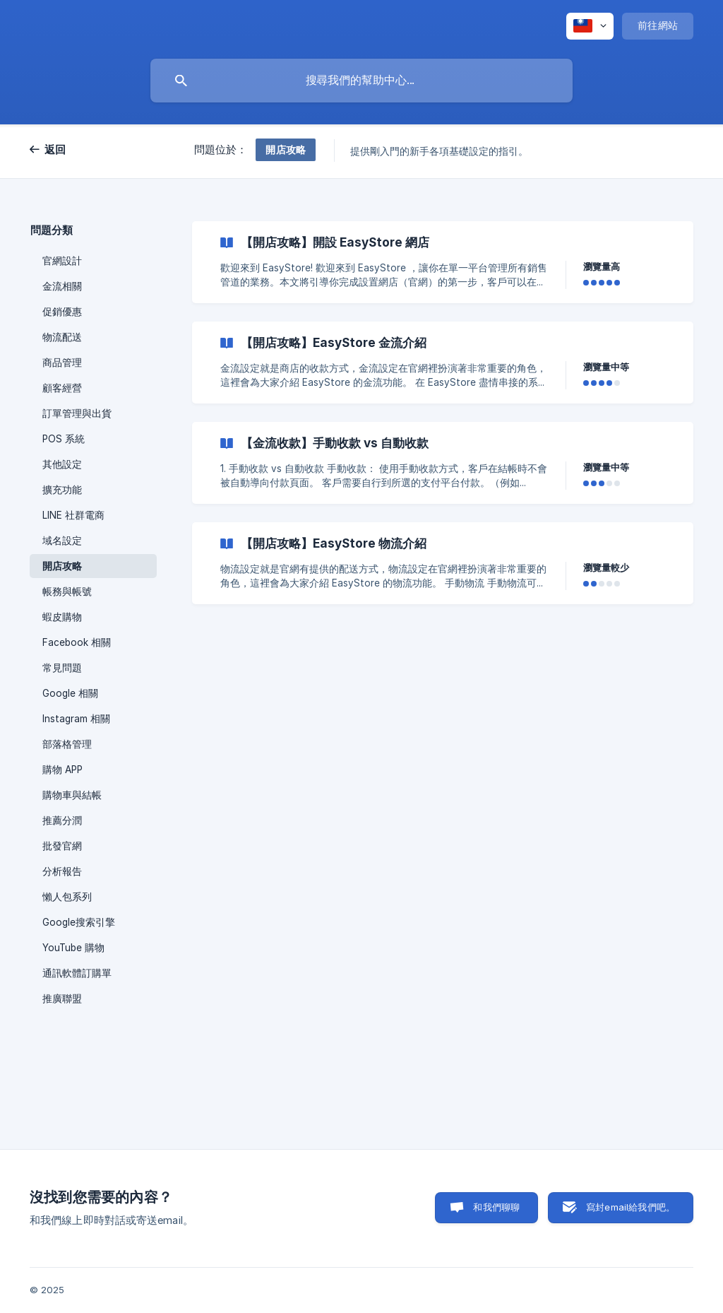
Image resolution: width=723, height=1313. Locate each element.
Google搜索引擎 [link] (78, 922)
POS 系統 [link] (63, 438)
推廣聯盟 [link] (62, 998)
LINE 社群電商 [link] (73, 515)
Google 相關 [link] (70, 693)
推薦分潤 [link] (62, 820)
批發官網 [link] (62, 846)
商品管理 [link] (62, 362)
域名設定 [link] (62, 540)
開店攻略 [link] (62, 566)
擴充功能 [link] (62, 489)
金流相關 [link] (62, 286)
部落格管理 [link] (67, 744)
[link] (442, 262)
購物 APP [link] (62, 769)
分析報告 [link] (62, 871)
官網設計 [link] (62, 260)
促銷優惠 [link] (62, 311)
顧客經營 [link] (62, 388)
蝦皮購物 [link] (62, 617)
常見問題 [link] (62, 667)
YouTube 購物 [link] (73, 947)
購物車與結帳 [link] (72, 795)
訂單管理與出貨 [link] (77, 413)
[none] (590, 26)
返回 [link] (55, 149)
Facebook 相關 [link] (76, 642)
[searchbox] (361, 80)
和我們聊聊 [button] (496, 1207)
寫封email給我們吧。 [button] (630, 1207)
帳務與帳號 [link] (67, 591)
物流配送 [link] (62, 337)
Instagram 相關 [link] (76, 718)
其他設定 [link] (62, 464)
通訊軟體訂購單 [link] (77, 973)
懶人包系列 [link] (67, 896)
